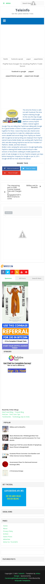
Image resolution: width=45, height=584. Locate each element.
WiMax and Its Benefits (32, 186)
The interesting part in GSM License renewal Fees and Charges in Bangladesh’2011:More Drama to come (14, 192)
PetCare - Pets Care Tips (11, 414)
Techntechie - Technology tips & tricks (16, 417)
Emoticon (8, 213)
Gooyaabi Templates (22, 581)
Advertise (6, 539)
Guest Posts (7, 536)
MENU (8, 3)
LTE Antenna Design (16, 471)
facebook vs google (19, 71)
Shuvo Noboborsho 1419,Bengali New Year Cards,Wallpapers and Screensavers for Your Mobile (25, 438)
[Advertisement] (23, 41)
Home (5, 526)
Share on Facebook (11, 168)
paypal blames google (14, 76)
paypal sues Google (32, 76)
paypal (31, 71)
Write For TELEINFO (10, 542)
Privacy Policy (8, 531)
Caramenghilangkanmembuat (16, 578)
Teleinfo (22, 10)
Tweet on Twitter (29, 168)
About (5, 528)
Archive (5, 534)
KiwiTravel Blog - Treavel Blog (13, 412)
